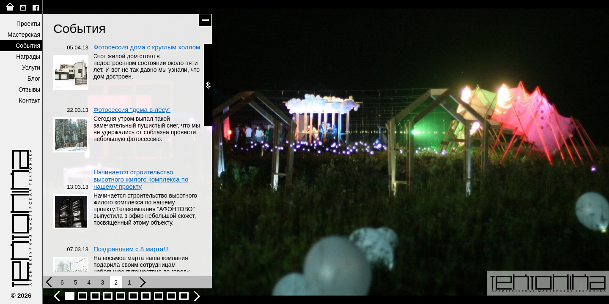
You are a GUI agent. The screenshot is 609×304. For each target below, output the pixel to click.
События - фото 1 (69, 296)
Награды (28, 56)
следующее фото (467, 152)
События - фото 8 (158, 296)
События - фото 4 (108, 296)
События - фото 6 (133, 296)
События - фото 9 (171, 296)
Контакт (29, 100)
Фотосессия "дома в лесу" (131, 109)
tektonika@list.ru (23, 7)
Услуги (31, 67)
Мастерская (24, 34)
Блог (33, 78)
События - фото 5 (120, 296)
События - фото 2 (82, 296)
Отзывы (29, 89)
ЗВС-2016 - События (184, 296)
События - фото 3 (95, 296)
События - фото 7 (146, 296)
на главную (10, 7)
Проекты (28, 23)
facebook (35, 7)
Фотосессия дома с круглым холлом (146, 47)
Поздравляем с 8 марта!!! (131, 248)
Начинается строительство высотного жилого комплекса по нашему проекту (140, 179)
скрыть (205, 20)
